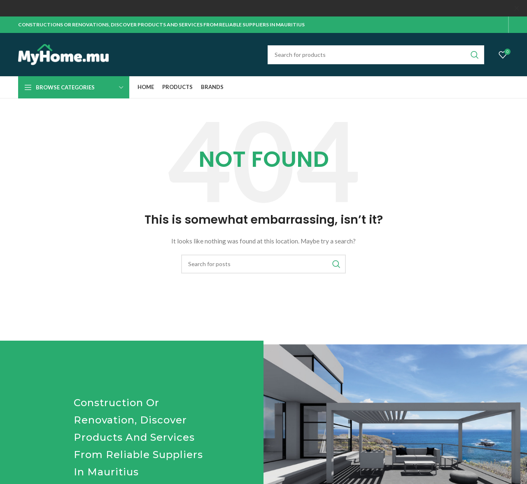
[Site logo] (63, 53)
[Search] (376, 54)
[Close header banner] (516, 8)
